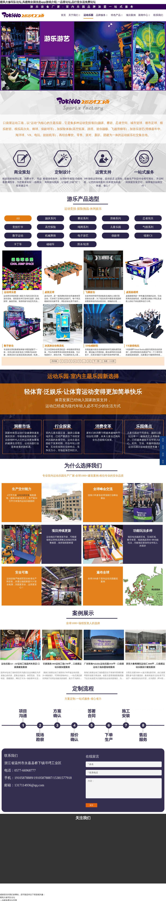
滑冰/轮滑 (83, 244)
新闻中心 (144, 15)
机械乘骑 (50, 235)
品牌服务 (102, 15)
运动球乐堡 (10, 292)
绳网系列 (83, 226)
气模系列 (148, 226)
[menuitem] (18, 218)
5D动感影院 (91, 345)
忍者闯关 (148, 218)
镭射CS (148, 235)
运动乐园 (88, 15)
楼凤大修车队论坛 (7, 897)
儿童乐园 (115, 226)
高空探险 (50, 226)
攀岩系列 (83, 218)
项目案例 (131, 15)
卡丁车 (18, 244)
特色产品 (117, 15)
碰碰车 (50, 244)
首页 (63, 15)
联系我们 (158, 15)
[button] (13, 56)
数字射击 (9, 345)
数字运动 (17, 235)
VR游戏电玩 (132, 345)
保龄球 (115, 235)
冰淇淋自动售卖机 (54, 345)
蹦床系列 (50, 218)
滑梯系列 (115, 218)
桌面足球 (49, 292)
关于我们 (74, 15)
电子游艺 (83, 235)
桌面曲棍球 (132, 292)
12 (89, 361)
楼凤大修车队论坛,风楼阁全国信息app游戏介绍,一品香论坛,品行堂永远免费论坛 (48, 2)
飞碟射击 (90, 292)
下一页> (96, 361)
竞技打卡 (17, 226)
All (18, 218)
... (84, 361)
